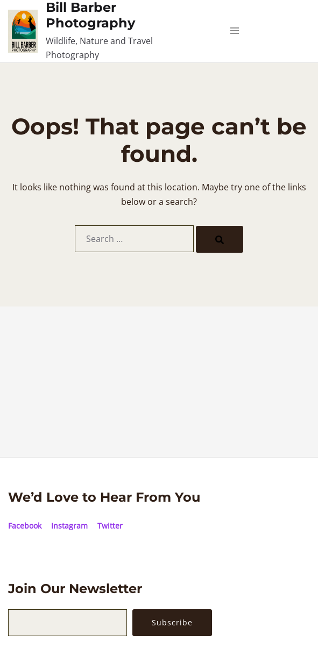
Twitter (110, 526)
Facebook (24, 526)
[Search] (219, 239)
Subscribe (172, 622)
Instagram (69, 526)
